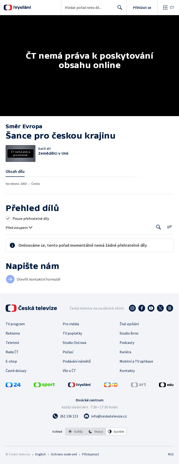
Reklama (13, 333)
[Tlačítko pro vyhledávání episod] (158, 227)
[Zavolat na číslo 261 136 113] (65, 416)
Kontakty (127, 370)
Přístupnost (90, 454)
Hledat (119, 9)
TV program (15, 323)
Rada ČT (12, 352)
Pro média (71, 323)
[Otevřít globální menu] (168, 7)
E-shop (11, 361)
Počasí (68, 352)
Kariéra (125, 352)
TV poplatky (72, 333)
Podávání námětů (77, 361)
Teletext (12, 342)
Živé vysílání (129, 323)
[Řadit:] (169, 227)
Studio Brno (129, 333)
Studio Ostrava (74, 342)
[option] (75, 431)
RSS (170, 454)
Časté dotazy (16, 370)
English (40, 454)
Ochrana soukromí (64, 454)
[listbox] (96, 431)
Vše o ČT (69, 370)
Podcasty (127, 342)
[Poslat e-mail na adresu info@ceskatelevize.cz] (105, 416)
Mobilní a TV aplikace (136, 361)
